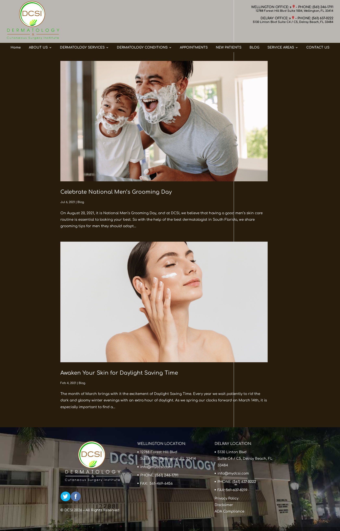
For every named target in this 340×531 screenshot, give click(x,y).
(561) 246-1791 (323, 7)
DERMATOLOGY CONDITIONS (142, 35)
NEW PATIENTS (228, 35)
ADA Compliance (229, 511)
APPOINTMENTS (194, 35)
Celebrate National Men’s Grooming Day (116, 192)
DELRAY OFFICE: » (277, 18)
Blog (80, 202)
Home (16, 35)
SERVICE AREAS (280, 35)
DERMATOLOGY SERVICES (82, 35)
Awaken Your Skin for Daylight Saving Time (119, 373)
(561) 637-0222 (322, 18)
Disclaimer (224, 505)
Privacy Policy (226, 498)
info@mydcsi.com (156, 467)
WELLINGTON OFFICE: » (273, 7)
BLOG (254, 35)
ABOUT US (38, 35)
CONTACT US (317, 35)
